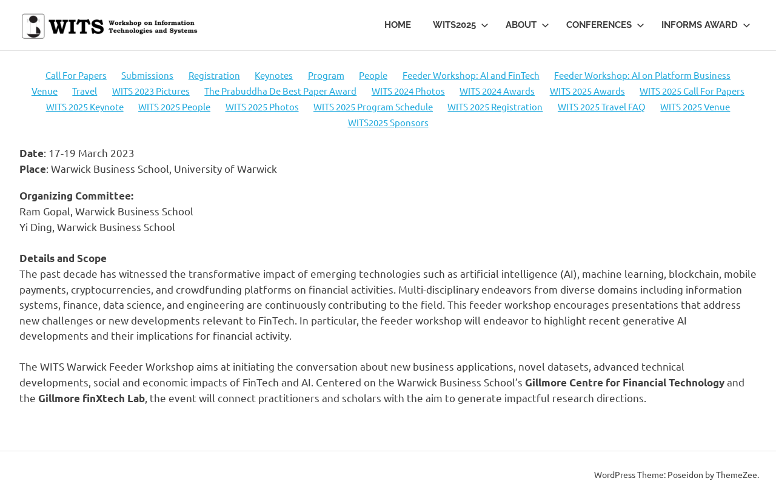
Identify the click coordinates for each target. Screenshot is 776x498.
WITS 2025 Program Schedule (373, 106)
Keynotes (274, 75)
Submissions (147, 75)
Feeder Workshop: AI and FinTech (471, 75)
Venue (45, 90)
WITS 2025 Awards (587, 90)
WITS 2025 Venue (695, 106)
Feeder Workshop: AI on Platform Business (642, 75)
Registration (214, 75)
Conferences (605, 24)
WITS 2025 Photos (262, 106)
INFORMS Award (706, 24)
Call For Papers (76, 75)
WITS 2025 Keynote (85, 106)
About (527, 24)
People (373, 75)
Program (326, 75)
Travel (84, 90)
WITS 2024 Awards (497, 90)
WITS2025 (461, 24)
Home (397, 24)
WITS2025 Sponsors (388, 122)
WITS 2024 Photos (408, 90)
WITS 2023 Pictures (151, 90)
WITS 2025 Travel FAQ (602, 106)
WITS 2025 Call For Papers (692, 90)
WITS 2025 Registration (495, 106)
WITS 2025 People (174, 106)
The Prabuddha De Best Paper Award (280, 90)
